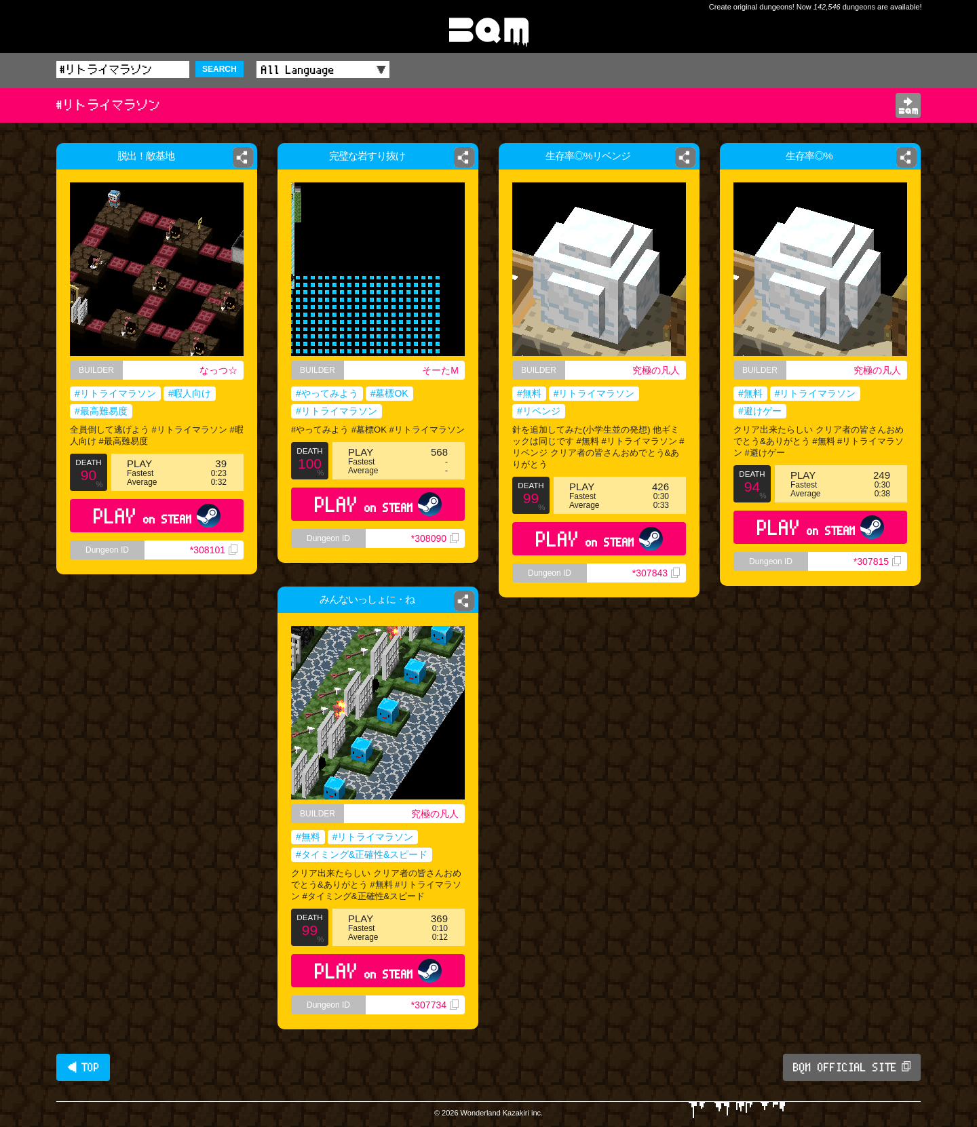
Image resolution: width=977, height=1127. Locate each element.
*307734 (435, 1005)
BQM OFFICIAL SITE (852, 1067)
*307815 (877, 561)
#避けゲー (760, 411)
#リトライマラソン (115, 393)
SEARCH (219, 69)
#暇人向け (190, 393)
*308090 (435, 538)
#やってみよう (327, 393)
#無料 (529, 393)
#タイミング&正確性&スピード (361, 854)
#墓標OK (389, 393)
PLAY (157, 516)
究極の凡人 (656, 370)
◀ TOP (83, 1067)
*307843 (656, 573)
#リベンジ (538, 411)
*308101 (213, 550)
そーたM (440, 370)
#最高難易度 (101, 411)
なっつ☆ (218, 370)
